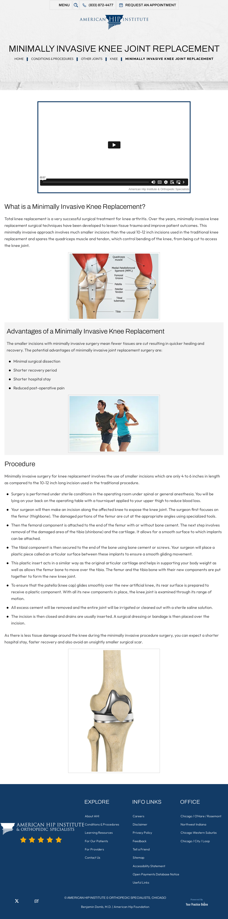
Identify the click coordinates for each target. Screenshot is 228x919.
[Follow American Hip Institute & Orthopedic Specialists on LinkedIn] (10, 900)
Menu (64, 5)
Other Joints (91, 59)
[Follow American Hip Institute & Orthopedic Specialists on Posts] (36, 900)
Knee (114, 59)
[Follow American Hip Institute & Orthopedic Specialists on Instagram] (23, 900)
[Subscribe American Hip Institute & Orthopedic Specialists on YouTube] (30, 900)
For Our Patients (97, 838)
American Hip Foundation (131, 905)
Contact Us (93, 854)
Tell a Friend (141, 846)
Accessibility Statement (149, 861)
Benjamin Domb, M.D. (96, 905)
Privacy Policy (143, 831)
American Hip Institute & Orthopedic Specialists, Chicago (116, 895)
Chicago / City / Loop (195, 838)
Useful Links (141, 881)
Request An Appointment (150, 5)
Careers (139, 816)
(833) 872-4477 (101, 5)
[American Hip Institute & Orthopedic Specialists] (114, 22)
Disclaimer (140, 823)
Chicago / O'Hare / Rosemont (201, 816)
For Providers (95, 846)
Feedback (140, 838)
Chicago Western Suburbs (199, 831)
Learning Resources (99, 831)
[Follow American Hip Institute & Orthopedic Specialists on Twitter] (16, 900)
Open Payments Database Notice (151, 871)
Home (19, 59)
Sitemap (139, 854)
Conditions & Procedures (52, 59)
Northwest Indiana (194, 823)
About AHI (93, 816)
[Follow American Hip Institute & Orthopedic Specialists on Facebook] (3, 900)
